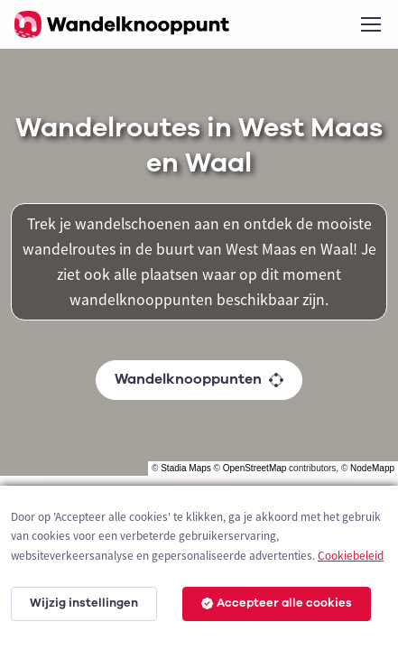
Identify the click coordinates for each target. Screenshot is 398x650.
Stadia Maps (186, 468)
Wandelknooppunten (199, 379)
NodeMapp (372, 468)
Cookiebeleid (351, 555)
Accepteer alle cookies (276, 603)
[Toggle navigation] (370, 24)
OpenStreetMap (255, 468)
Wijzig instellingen (84, 603)
